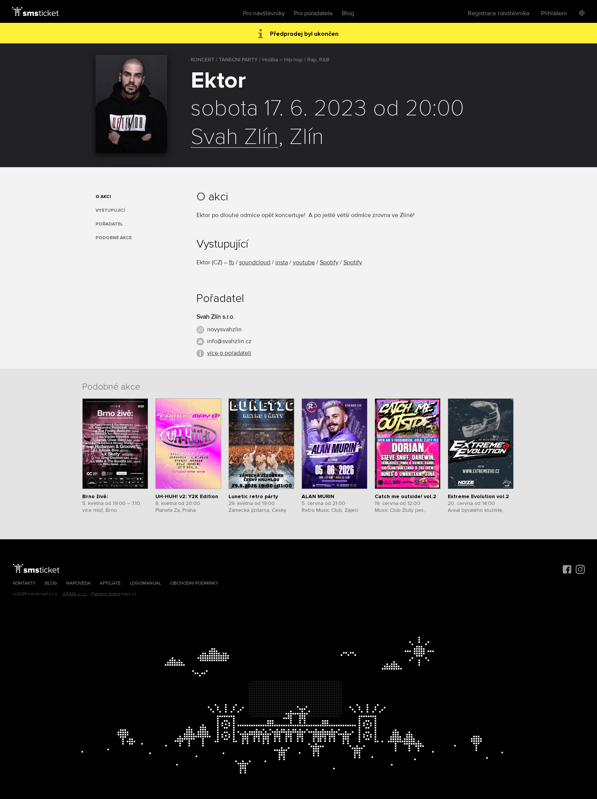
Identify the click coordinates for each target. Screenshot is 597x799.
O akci (103, 197)
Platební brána (105, 594)
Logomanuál (145, 583)
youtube (304, 262)
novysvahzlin (224, 329)
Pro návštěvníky (264, 13)
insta (281, 262)
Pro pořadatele (313, 13)
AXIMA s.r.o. (74, 594)
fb (231, 262)
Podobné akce (114, 238)
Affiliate (110, 583)
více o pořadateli (229, 353)
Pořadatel (109, 224)
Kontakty (24, 583)
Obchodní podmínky (194, 583)
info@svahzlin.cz (229, 341)
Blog (348, 13)
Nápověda (78, 583)
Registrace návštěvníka (498, 13)
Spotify (329, 262)
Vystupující (110, 210)
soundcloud (254, 262)
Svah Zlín (234, 137)
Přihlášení (554, 13)
